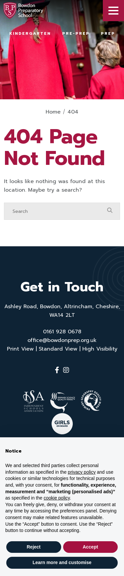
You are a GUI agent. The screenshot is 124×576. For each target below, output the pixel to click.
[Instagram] (66, 370)
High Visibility (99, 349)
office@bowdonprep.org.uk (62, 340)
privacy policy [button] (82, 472)
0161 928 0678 (62, 332)
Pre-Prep (76, 33)
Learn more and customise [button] (61, 562)
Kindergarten (30, 33)
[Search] (55, 211)
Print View (20, 349)
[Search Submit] (110, 211)
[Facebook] (57, 370)
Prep (108, 33)
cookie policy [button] (57, 498)
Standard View (58, 349)
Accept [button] (90, 547)
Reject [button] (34, 547)
